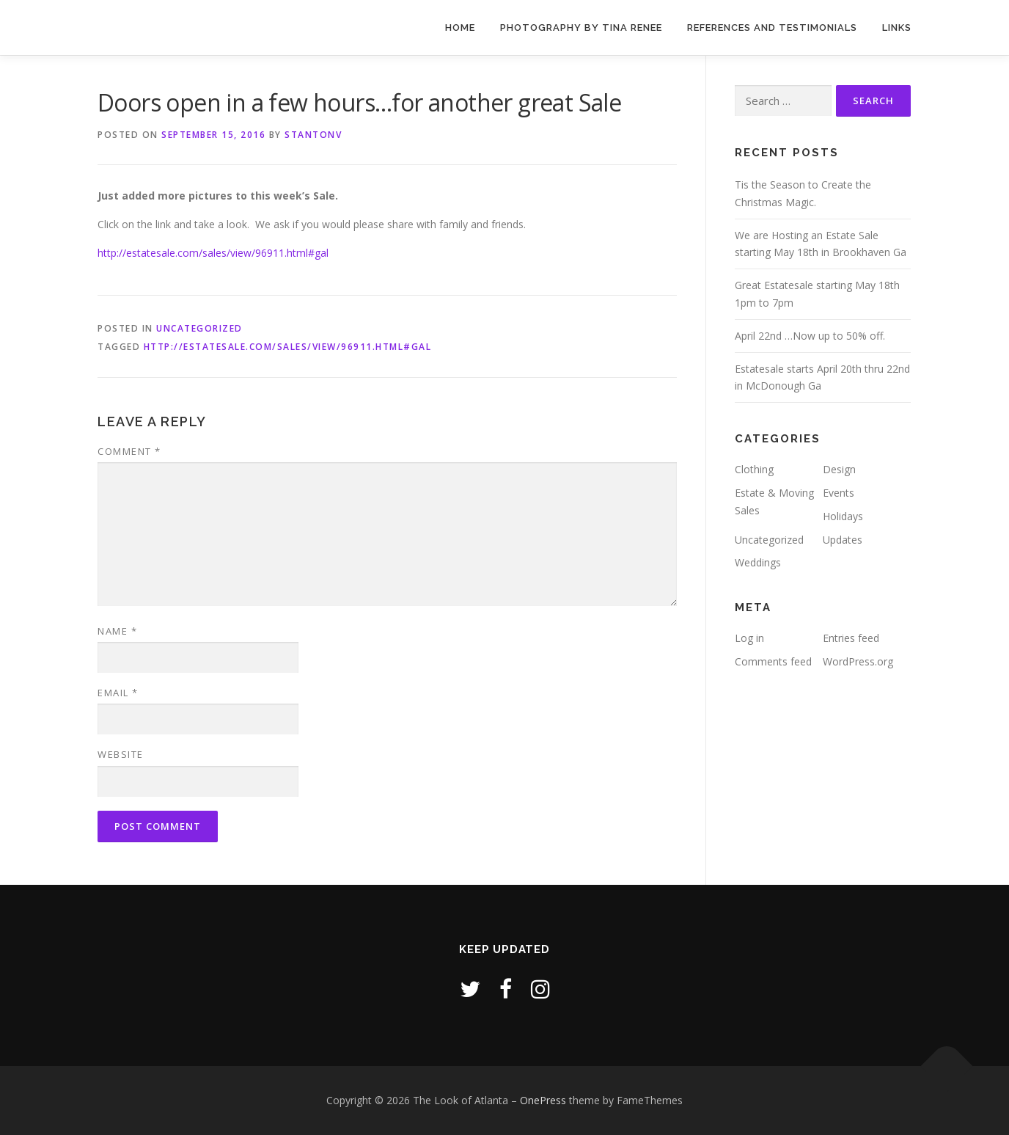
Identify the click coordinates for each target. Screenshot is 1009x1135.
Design (839, 469)
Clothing (754, 469)
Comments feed (773, 661)
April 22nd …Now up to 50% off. (810, 336)
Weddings (758, 562)
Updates (842, 540)
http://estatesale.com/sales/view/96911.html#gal (213, 253)
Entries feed (851, 638)
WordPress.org (858, 661)
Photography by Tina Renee (581, 27)
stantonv (313, 134)
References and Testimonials (772, 27)
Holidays (843, 516)
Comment (129, 451)
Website (121, 754)
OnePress (543, 1100)
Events (838, 493)
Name (117, 631)
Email (118, 692)
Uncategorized (199, 328)
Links (896, 27)
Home (460, 27)
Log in (749, 638)
